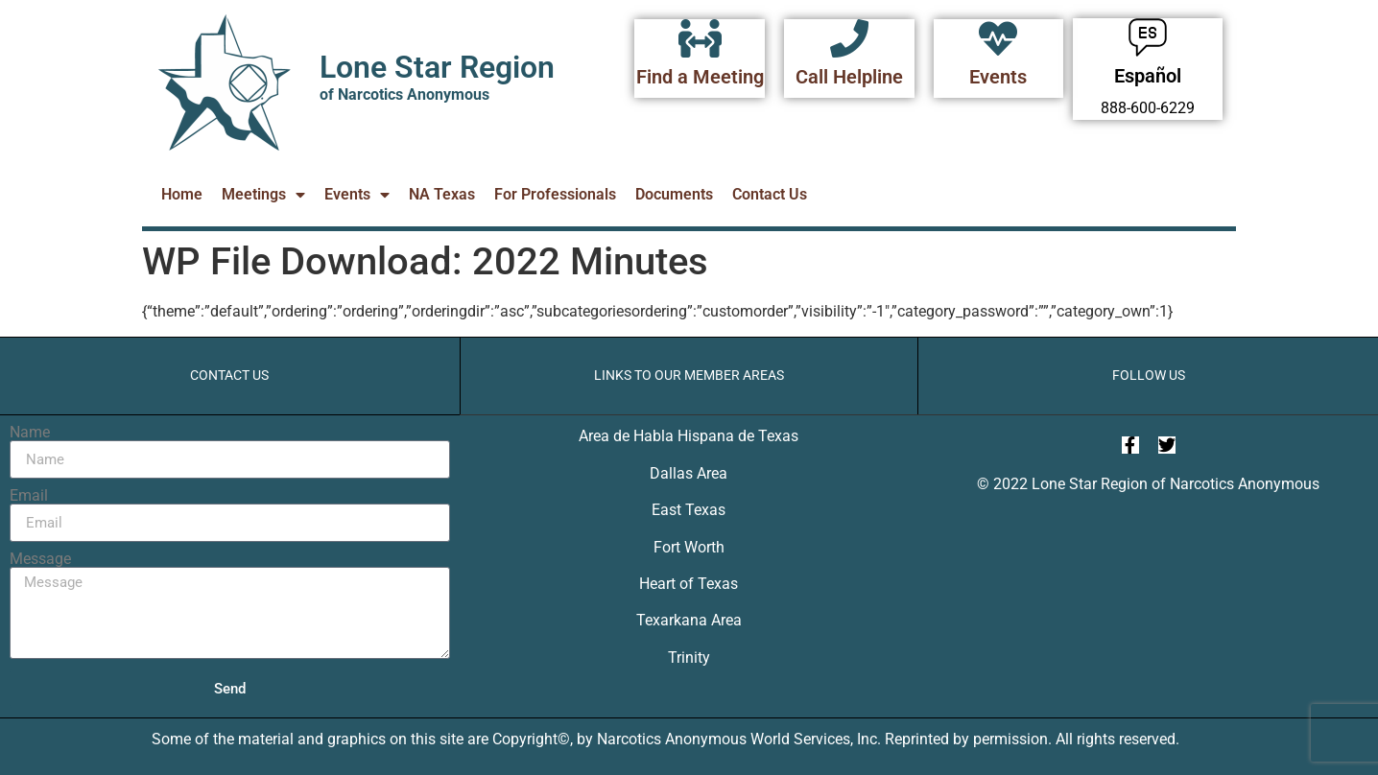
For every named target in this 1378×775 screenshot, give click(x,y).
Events (998, 76)
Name (30, 432)
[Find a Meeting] (699, 38)
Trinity (689, 657)
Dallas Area (688, 473)
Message (40, 559)
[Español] (1148, 37)
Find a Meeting (700, 76)
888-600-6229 (1148, 108)
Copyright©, (534, 739)
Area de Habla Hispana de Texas (688, 436)
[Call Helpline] (849, 38)
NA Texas (442, 194)
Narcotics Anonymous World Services (723, 739)
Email (29, 496)
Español (1147, 75)
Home (181, 194)
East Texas (688, 510)
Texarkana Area (689, 620)
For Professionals (555, 194)
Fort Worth (689, 547)
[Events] (998, 38)
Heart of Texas (688, 584)
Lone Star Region (437, 67)
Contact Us (769, 194)
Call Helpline (849, 76)
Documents (674, 194)
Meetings (263, 194)
